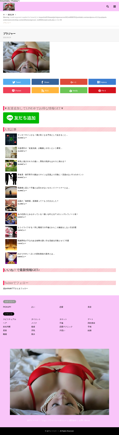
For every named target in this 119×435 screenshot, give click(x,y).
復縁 (33, 327)
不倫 (61, 323)
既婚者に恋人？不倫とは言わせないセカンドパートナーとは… (44, 188)
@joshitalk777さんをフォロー (15, 288)
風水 (33, 334)
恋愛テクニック (66, 327)
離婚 (5, 334)
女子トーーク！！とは (36, 420)
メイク (34, 323)
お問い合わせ (84, 420)
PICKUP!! (7, 307)
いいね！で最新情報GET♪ (22, 270)
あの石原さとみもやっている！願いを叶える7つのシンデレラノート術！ (48, 214)
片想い (62, 330)
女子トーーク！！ (53, 431)
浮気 (33, 330)
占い (33, 307)
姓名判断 (7, 327)
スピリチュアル (9, 319)
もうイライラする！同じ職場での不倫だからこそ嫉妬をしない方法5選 (47, 227)
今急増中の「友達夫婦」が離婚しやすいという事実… (40, 148)
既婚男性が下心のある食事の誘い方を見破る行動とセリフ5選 (43, 241)
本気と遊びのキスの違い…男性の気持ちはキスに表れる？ (42, 161)
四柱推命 (91, 323)
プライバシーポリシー (57, 420)
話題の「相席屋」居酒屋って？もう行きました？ (38, 201)
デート (90, 319)
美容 (89, 307)
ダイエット (36, 319)
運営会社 (73, 420)
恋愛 (61, 307)
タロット (63, 319)
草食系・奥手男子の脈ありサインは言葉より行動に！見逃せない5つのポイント (51, 175)
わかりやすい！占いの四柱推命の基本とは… (36, 254)
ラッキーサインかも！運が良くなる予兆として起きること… (43, 135)
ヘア (5, 323)
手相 (89, 327)
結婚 (89, 330)
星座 (5, 330)
